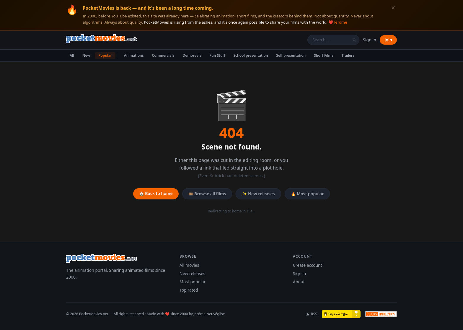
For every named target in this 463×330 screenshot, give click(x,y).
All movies (189, 265)
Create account (307, 265)
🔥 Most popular (307, 193)
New (86, 55)
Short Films (323, 55)
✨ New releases (258, 193)
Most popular (193, 282)
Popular (105, 55)
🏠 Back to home (156, 193)
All (72, 55)
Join (388, 40)
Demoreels (191, 55)
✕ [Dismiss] (393, 8)
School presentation (250, 55)
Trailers (348, 55)
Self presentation (291, 55)
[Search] (354, 40)
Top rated (189, 290)
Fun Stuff (217, 55)
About (299, 282)
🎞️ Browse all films (207, 193)
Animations (134, 55)
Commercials (163, 55)
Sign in (369, 40)
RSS (311, 314)
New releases (192, 273)
